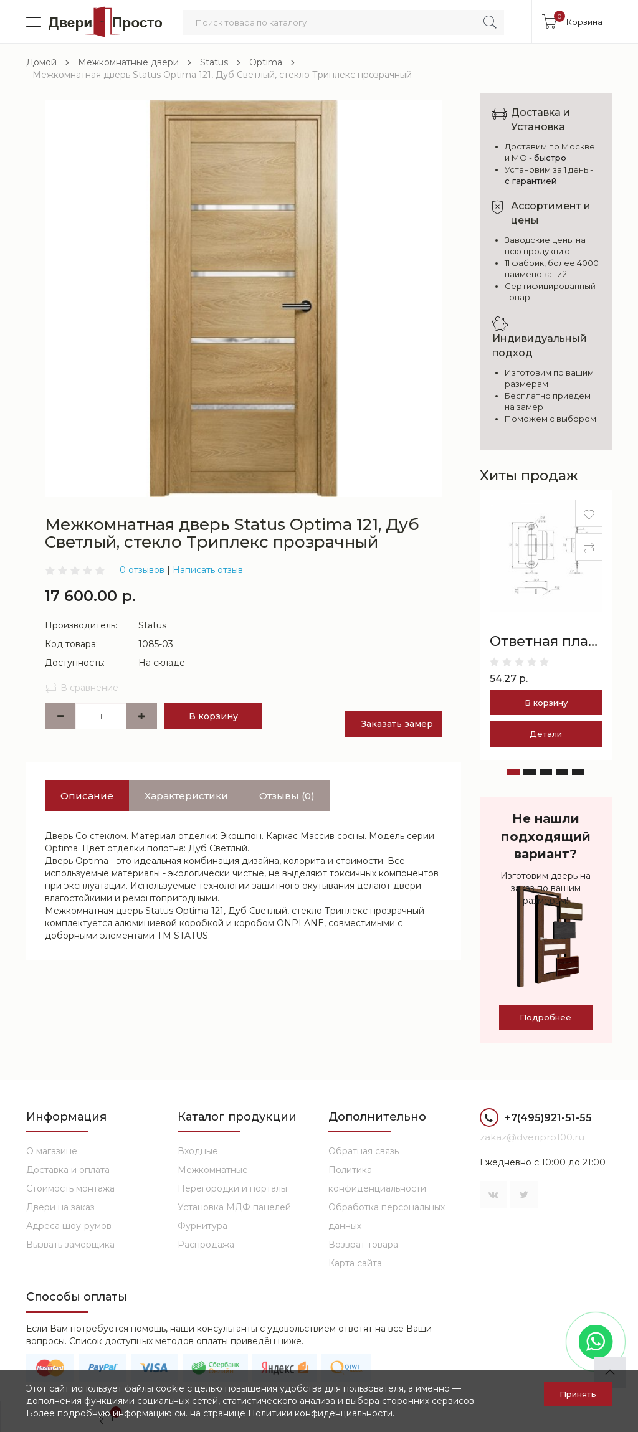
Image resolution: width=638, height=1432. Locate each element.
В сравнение (81, 687)
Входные (198, 1151)
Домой (41, 62)
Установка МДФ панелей (234, 1207)
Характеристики (186, 796)
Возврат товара (363, 1244)
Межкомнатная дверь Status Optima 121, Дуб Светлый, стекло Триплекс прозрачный (222, 74)
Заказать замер (397, 723)
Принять (577, 1394)
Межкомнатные (213, 1169)
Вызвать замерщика (70, 1244)
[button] (513, 772)
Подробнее (545, 1017)
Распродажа (206, 1244)
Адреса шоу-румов (69, 1225)
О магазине (51, 1151)
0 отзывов (142, 570)
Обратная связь (363, 1151)
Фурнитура (202, 1225)
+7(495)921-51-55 (536, 1119)
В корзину (213, 716)
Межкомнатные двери (128, 62)
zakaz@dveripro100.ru (532, 1137)
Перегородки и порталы (232, 1188)
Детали (546, 734)
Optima (265, 62)
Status (214, 62)
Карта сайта (355, 1263)
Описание (86, 796)
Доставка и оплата (68, 1169)
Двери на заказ (60, 1207)
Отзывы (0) (287, 796)
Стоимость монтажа (70, 1188)
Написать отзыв (208, 570)
